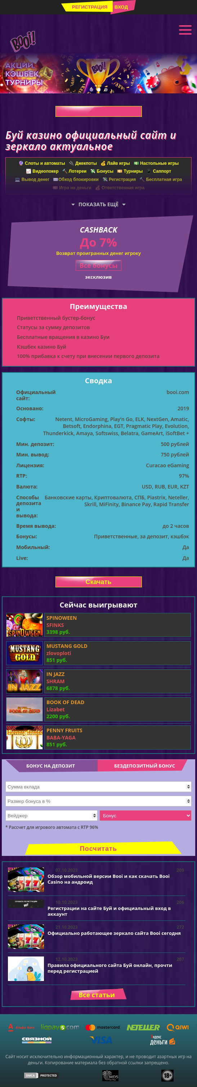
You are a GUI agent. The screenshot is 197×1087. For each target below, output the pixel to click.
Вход (121, 7)
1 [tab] (91, 90)
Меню (185, 29)
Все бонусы (99, 265)
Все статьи (97, 994)
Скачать (99, 111)
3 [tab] (106, 90)
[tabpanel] (98, 72)
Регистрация (90, 7)
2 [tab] (98, 90)
